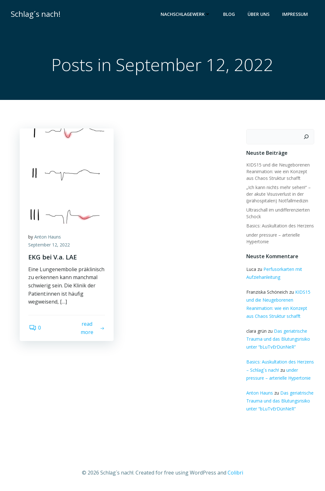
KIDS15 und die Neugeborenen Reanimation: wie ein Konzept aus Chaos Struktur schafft (277, 171)
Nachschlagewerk (186, 14)
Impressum (295, 14)
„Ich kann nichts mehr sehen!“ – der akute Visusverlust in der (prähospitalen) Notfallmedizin (278, 194)
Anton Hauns (48, 238)
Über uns (259, 14)
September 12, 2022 (50, 246)
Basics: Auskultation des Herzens (280, 226)
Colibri (235, 472)
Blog (229, 14)
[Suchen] (307, 137)
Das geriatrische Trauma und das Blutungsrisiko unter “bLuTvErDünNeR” (278, 339)
